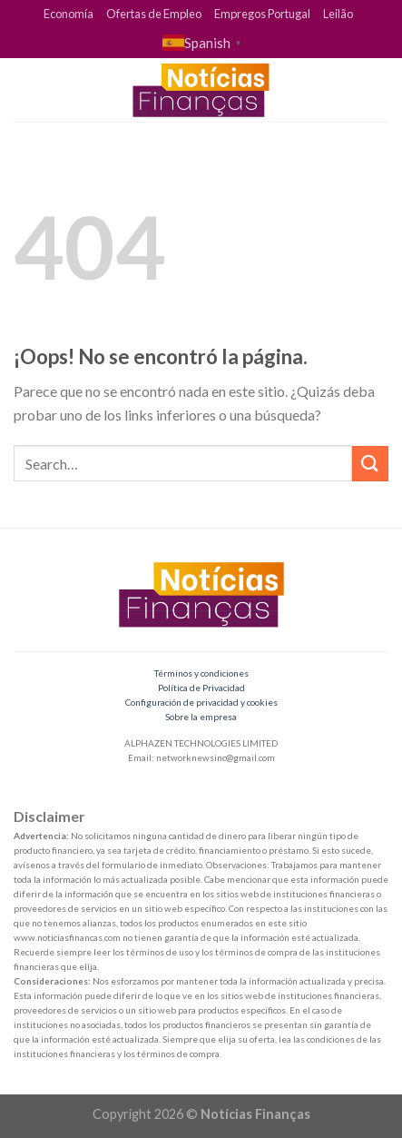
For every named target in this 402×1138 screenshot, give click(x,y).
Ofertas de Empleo (153, 13)
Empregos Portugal (262, 13)
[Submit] (370, 463)
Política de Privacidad (201, 687)
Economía (68, 13)
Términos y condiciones (201, 673)
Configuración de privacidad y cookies (201, 702)
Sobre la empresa (201, 716)
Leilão (338, 13)
